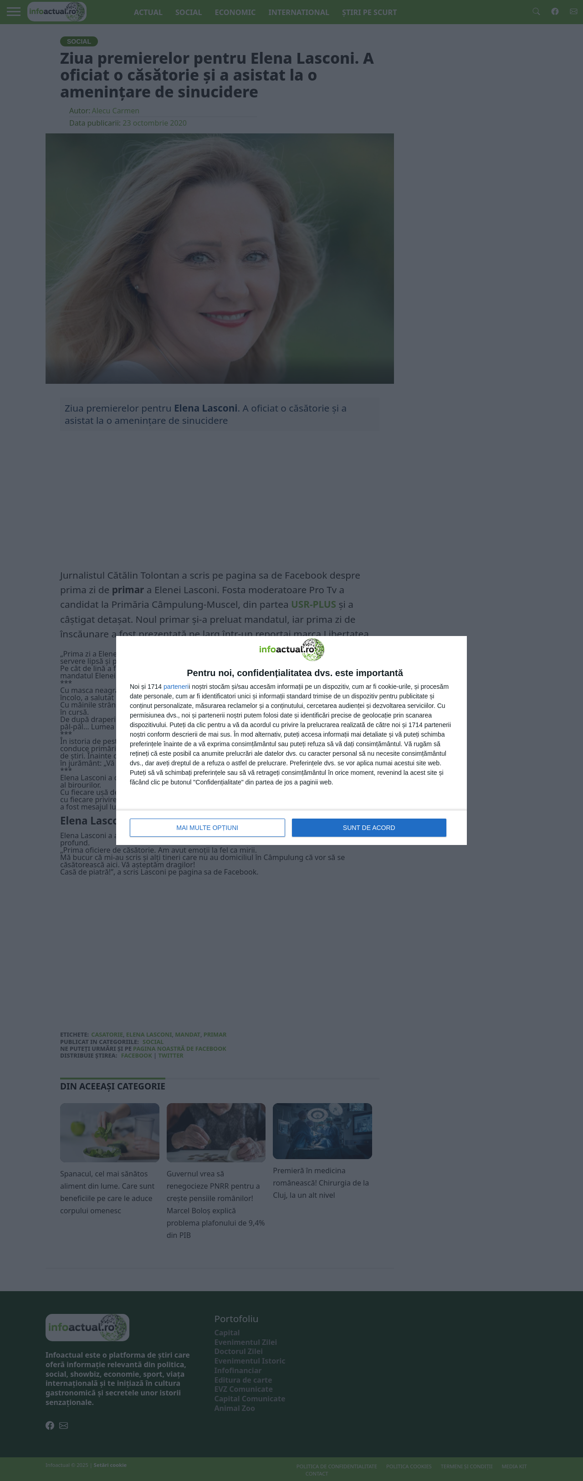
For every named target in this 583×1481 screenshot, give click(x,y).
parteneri (176, 686)
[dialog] (291, 740)
